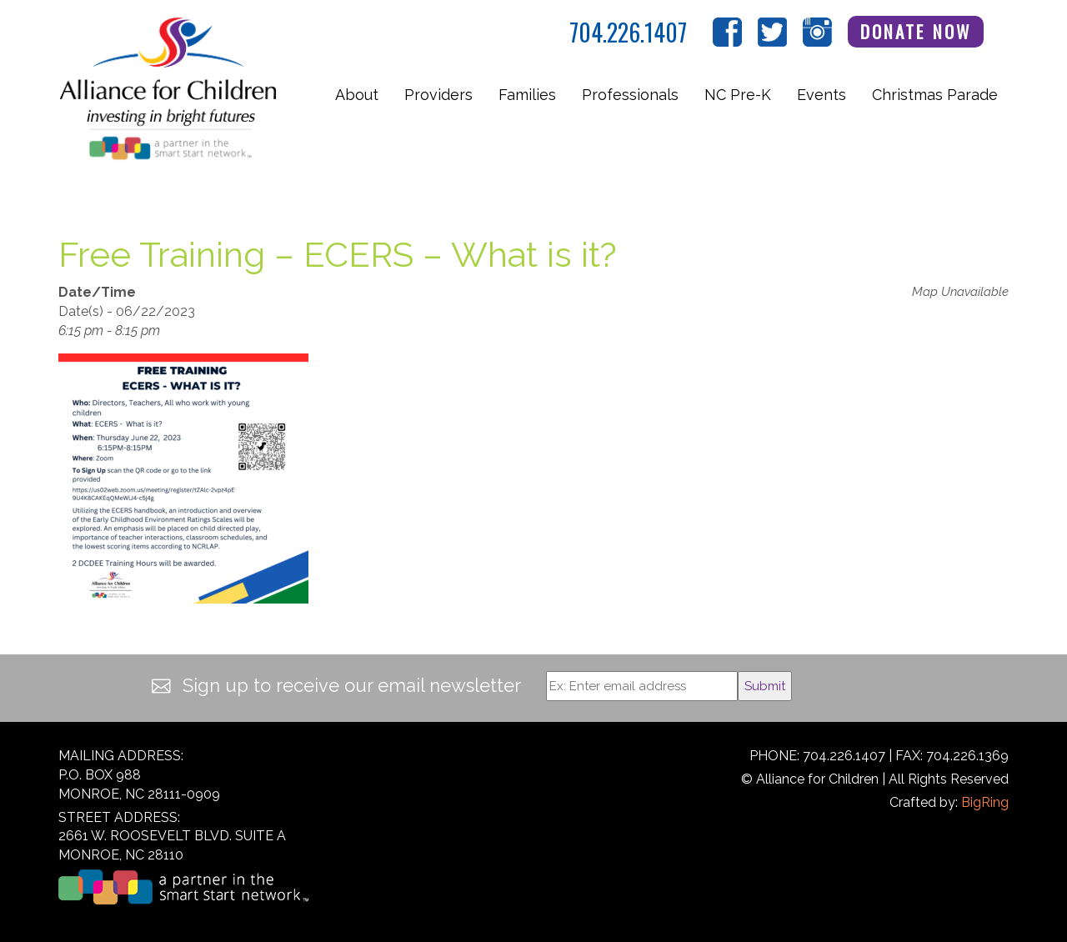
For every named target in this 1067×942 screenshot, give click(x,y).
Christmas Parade (935, 94)
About (356, 94)
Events (821, 94)
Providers (438, 94)
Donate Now (916, 31)
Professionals (630, 94)
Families (527, 94)
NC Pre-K (737, 94)
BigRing (985, 802)
